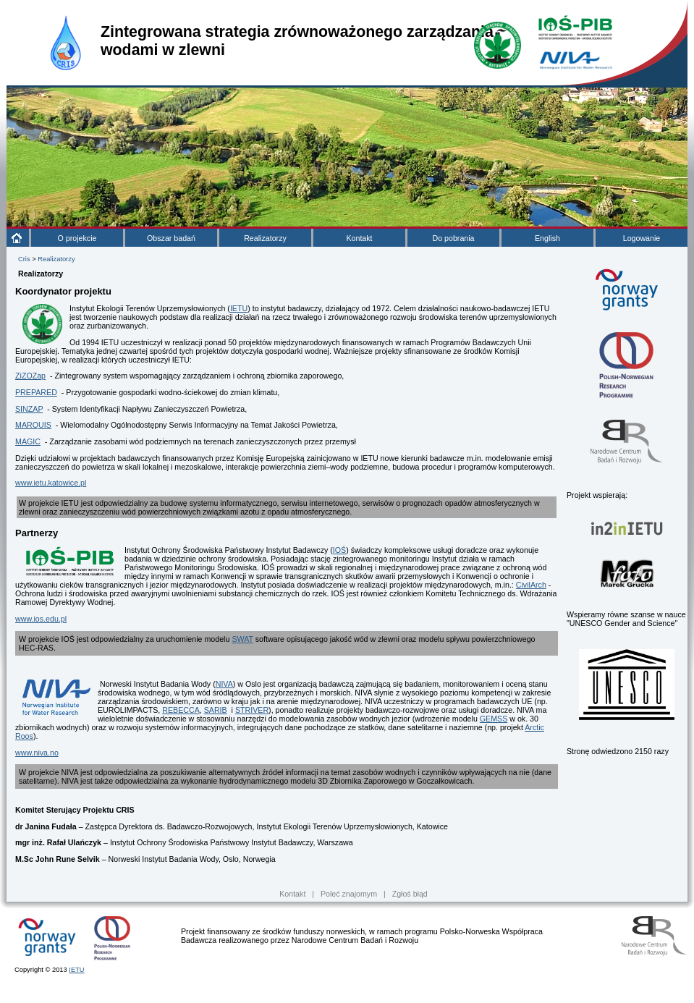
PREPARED (36, 392)
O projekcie (77, 238)
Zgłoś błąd (410, 893)
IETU (238, 308)
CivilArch (531, 584)
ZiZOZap (30, 375)
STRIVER (251, 710)
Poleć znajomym (349, 893)
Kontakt (359, 238)
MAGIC (28, 441)
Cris (24, 259)
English (547, 238)
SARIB (215, 710)
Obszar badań (171, 238)
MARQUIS (33, 424)
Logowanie (642, 238)
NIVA (224, 684)
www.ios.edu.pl (41, 618)
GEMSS (494, 718)
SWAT (242, 639)
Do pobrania (453, 238)
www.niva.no (37, 752)
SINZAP (29, 409)
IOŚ (339, 550)
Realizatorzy (265, 238)
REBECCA (181, 710)
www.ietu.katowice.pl (50, 482)
